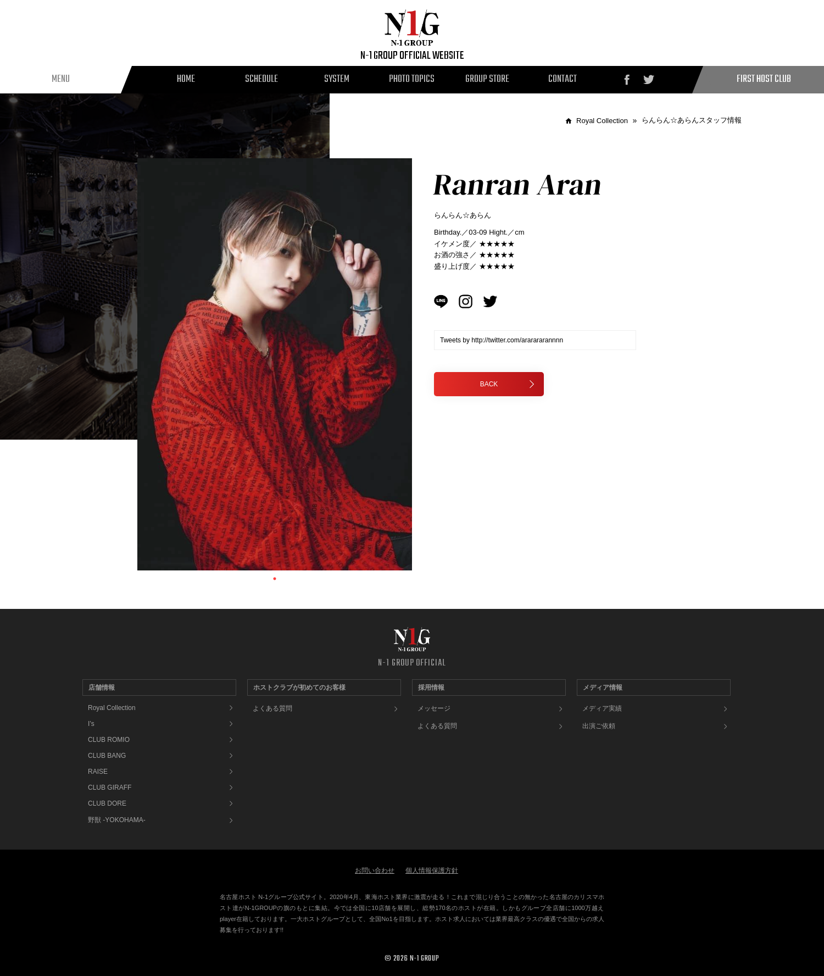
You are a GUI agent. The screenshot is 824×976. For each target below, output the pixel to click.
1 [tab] (274, 578)
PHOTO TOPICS (412, 79)
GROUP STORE (487, 79)
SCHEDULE (261, 79)
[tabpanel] (274, 364)
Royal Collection (112, 708)
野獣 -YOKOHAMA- (117, 820)
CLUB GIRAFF (109, 787)
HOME (186, 79)
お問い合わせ (374, 870)
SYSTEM (336, 79)
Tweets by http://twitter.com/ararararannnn (501, 340)
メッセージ (433, 708)
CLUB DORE (107, 803)
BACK (508, 384)
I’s (91, 724)
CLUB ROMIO (109, 740)
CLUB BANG (107, 755)
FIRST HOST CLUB (764, 79)
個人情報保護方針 (431, 870)
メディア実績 (602, 708)
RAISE (98, 771)
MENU (61, 79)
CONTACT (562, 79)
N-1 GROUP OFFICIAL (412, 663)
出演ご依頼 (598, 726)
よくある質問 (272, 708)
